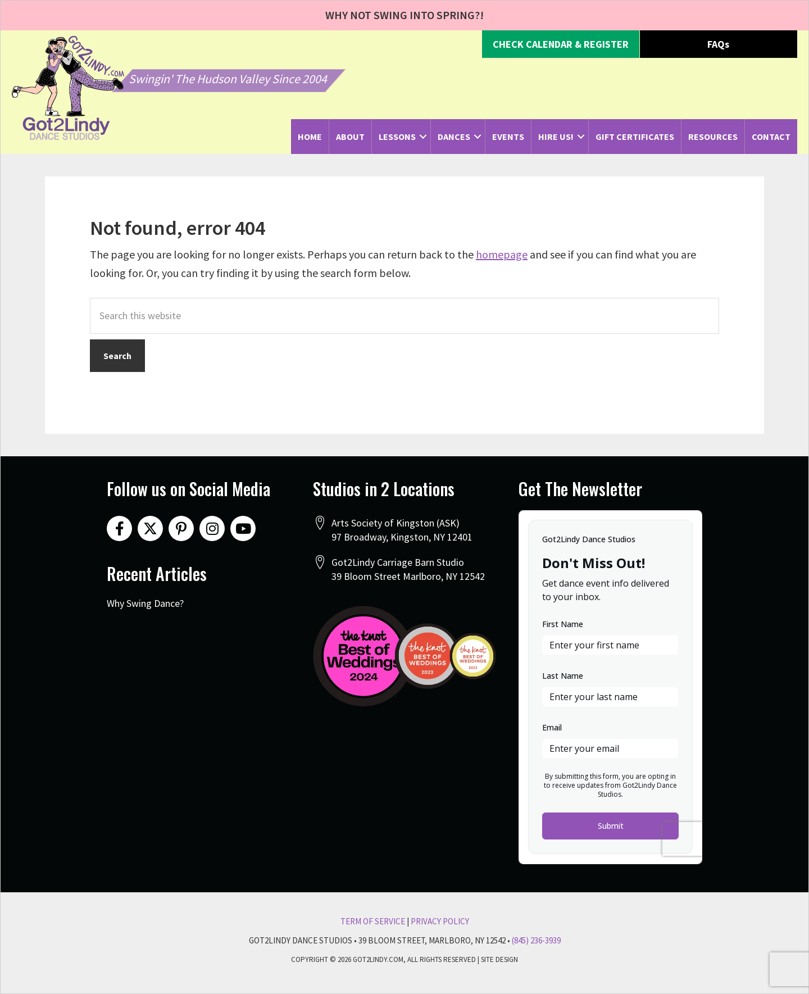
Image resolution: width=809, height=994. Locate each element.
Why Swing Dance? (145, 603)
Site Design (499, 959)
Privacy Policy (440, 921)
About (350, 136)
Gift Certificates (635, 136)
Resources (713, 136)
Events (508, 136)
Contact (771, 136)
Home (310, 136)
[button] (560, 44)
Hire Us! (556, 136)
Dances (454, 136)
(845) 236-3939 (536, 940)
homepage (502, 254)
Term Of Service (372, 921)
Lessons (397, 136)
